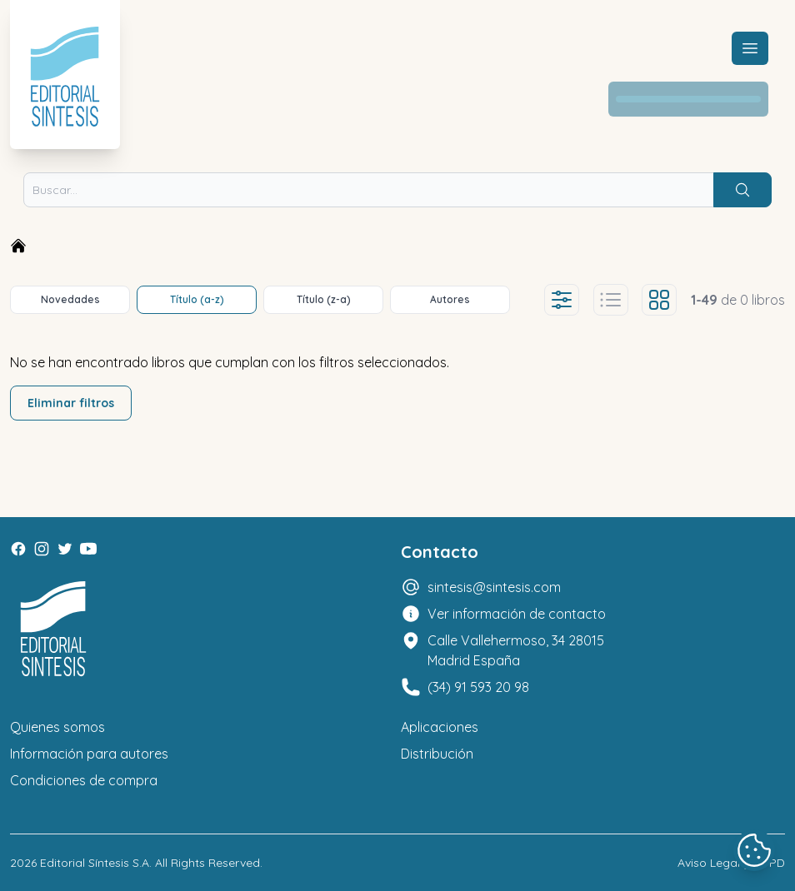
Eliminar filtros (71, 403)
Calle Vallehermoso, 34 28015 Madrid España (516, 650)
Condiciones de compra (84, 780)
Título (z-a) (324, 299)
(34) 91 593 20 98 (478, 687)
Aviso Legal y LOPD (731, 862)
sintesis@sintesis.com (494, 587)
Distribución (437, 753)
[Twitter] (65, 548)
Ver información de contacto (517, 613)
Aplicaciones (439, 727)
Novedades (70, 299)
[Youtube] (88, 548)
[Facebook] (18, 548)
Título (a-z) (197, 299)
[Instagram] (41, 548)
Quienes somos (57, 727)
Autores (450, 299)
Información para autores (89, 753)
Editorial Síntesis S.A (94, 862)
